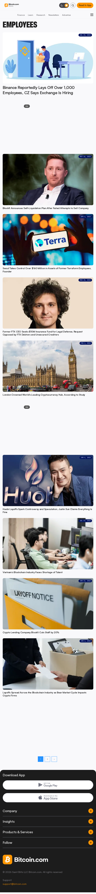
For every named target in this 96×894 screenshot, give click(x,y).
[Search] (73, 5)
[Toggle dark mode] (64, 5)
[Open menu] (91, 15)
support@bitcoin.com (14, 883)
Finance (21, 15)
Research (40, 15)
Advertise (66, 15)
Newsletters (53, 15)
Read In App (85, 5)
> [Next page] (54, 759)
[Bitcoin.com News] (12, 5)
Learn (30, 15)
